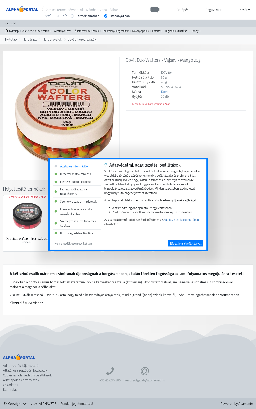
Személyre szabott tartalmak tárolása (75, 223)
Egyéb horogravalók (82, 39)
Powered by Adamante (236, 403)
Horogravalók (52, 39)
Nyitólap (12, 31)
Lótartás (156, 31)
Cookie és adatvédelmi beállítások (27, 375)
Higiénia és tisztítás (176, 31)
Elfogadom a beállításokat (185, 243)
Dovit (164, 92)
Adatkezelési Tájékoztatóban (181, 220)
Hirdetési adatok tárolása (73, 174)
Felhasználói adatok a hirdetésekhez (71, 191)
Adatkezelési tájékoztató (21, 365)
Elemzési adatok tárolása (73, 181)
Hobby (194, 31)
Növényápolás (140, 31)
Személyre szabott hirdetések (76, 201)
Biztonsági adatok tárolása (74, 233)
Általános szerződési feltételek (25, 370)
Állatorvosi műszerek (87, 31)
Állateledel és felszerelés (36, 31)
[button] (182, 10)
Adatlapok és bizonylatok (21, 380)
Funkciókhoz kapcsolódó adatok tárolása (73, 211)
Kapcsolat (10, 23)
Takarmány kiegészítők (116, 31)
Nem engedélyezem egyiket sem (74, 243)
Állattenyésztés (62, 31)
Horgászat (30, 39)
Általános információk (71, 166)
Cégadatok (10, 385)
